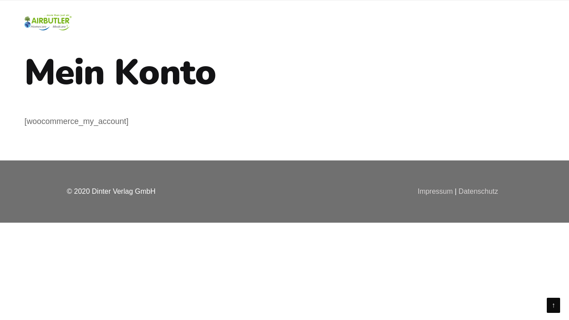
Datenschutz (478, 191)
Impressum (435, 191)
